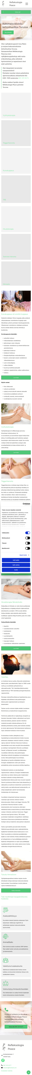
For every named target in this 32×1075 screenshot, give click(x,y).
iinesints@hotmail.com (10, 1068)
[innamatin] (16, 103)
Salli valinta (16, 565)
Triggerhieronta (9, 143)
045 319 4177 (23, 78)
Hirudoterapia (8, 229)
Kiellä (16, 569)
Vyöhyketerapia (9, 115)
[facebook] (3, 1060)
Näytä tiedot (23, 555)
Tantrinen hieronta (9, 257)
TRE (4, 200)
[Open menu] (26, 4)
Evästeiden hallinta (6, 1071)
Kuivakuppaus (8, 171)
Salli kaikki (16, 560)
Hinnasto (6, 284)
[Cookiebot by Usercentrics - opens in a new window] (23, 504)
